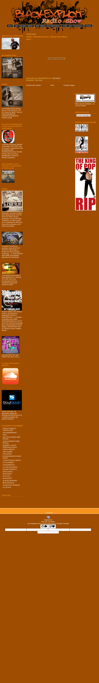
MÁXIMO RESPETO (10, 469)
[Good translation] (44, 526)
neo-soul (38, 80)
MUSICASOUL (8, 472)
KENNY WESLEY (9, 449)
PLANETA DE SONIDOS (11, 485)
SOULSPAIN (7, 454)
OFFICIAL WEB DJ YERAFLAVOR (9, 429)
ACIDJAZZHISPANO (10, 481)
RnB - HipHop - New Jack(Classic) (48, 26)
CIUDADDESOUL (9, 465)
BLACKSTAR (7, 478)
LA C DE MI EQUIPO (10, 467)
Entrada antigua (69, 85)
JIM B (5, 435)
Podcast (88, 26)
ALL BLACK (7, 487)
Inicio (10, 26)
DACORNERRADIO (10, 433)
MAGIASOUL (7, 474)
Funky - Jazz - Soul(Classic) (72, 26)
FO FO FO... (7, 476)
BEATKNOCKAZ (8, 483)
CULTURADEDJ (8, 462)
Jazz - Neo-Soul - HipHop (24, 26)
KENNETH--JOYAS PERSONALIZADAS (10, 446)
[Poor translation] (52, 526)
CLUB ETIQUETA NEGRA (12, 460)
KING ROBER (7, 452)
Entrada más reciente (33, 85)
